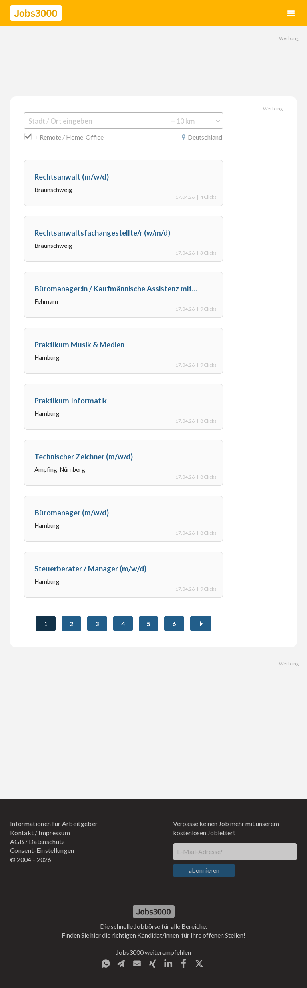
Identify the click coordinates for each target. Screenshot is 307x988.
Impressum (54, 832)
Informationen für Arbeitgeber (54, 823)
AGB (17, 841)
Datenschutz (47, 841)
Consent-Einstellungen (42, 850)
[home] (36, 13)
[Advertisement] (153, 60)
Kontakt (22, 832)
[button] (291, 13)
